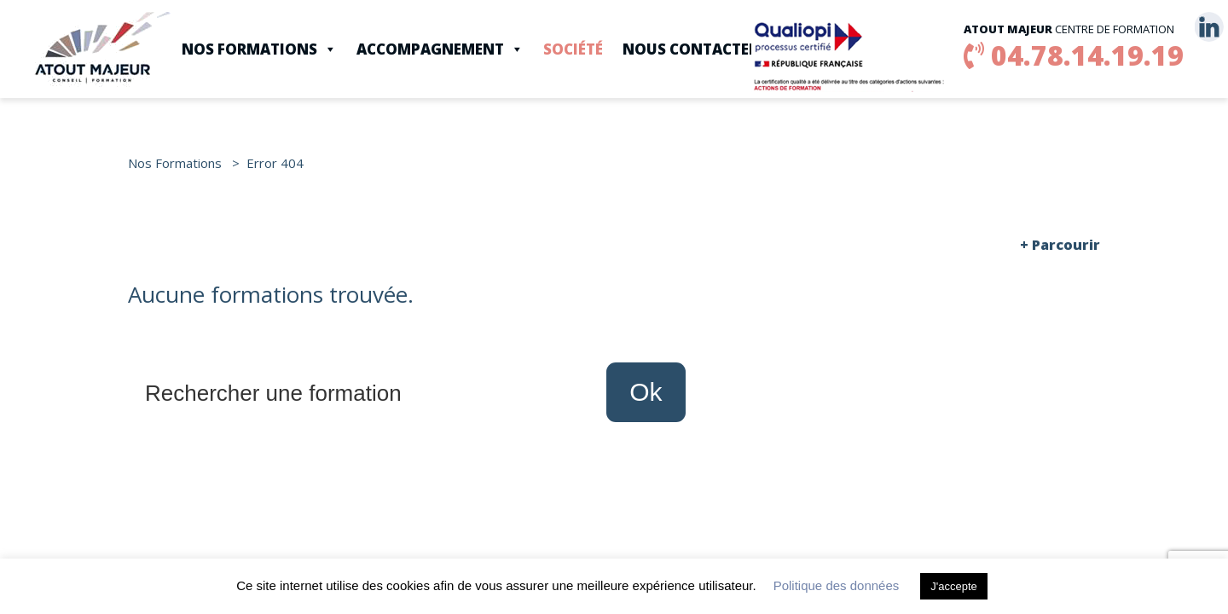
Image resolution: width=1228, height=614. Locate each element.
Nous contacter (690, 49)
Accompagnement (440, 49)
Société (573, 49)
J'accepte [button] (953, 586)
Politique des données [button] (836, 585)
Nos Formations (259, 49)
